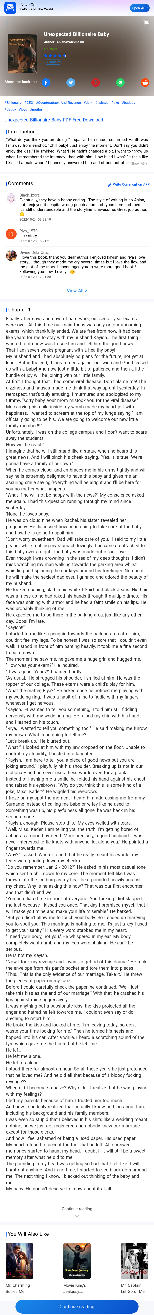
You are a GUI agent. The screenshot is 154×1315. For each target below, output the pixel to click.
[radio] (46, 55)
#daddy (10, 110)
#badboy (128, 103)
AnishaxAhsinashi (70, 42)
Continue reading (77, 1306)
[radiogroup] (55, 55)
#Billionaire (13, 103)
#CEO (28, 103)
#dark (88, 103)
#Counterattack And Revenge (58, 103)
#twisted (102, 103)
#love (23, 110)
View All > (77, 291)
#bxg (115, 103)
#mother (36, 110)
